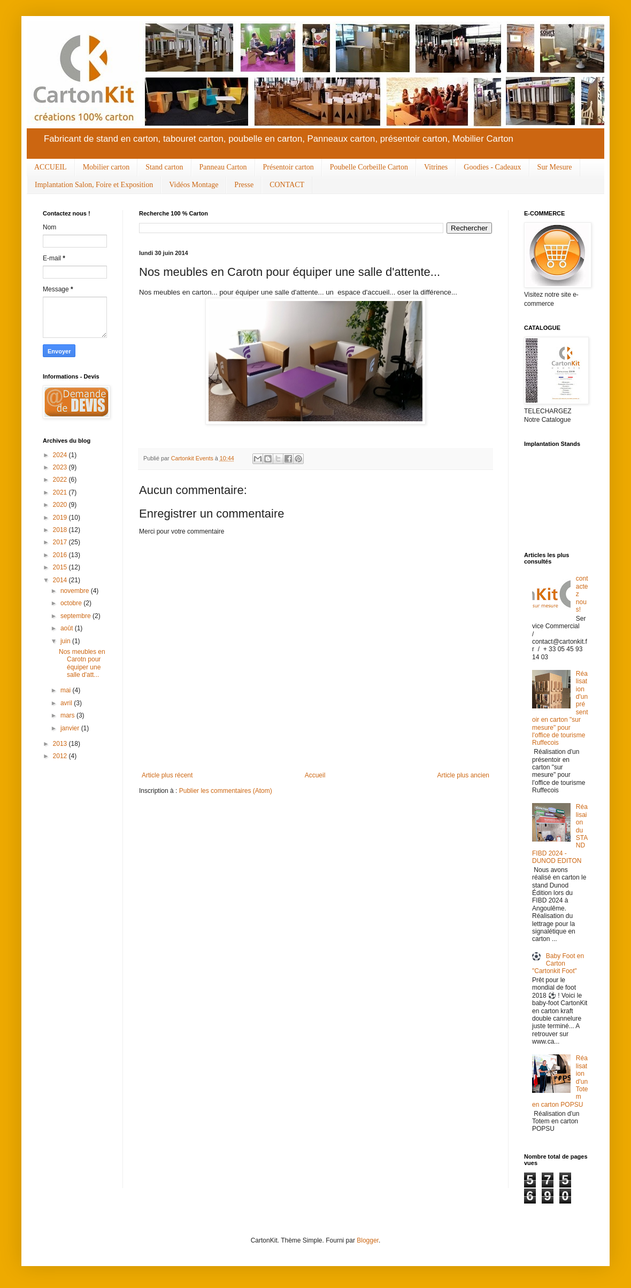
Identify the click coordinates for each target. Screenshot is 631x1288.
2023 (61, 467)
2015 (61, 567)
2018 (61, 530)
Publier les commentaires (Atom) (225, 791)
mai (66, 690)
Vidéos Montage (193, 185)
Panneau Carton (223, 167)
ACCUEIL (50, 167)
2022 (61, 479)
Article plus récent (167, 775)
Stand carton (164, 167)
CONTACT (287, 185)
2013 (61, 743)
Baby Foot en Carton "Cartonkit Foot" (558, 963)
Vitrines (436, 167)
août (67, 628)
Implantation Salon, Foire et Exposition (94, 185)
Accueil (315, 775)
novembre (75, 591)
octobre (71, 603)
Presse (243, 185)
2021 (61, 492)
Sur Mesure (554, 167)
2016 (61, 555)
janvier (70, 728)
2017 (61, 542)
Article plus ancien (463, 775)
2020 (61, 504)
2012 (61, 756)
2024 (61, 455)
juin (66, 641)
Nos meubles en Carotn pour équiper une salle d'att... (82, 663)
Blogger (368, 1240)
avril (67, 703)
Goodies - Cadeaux (492, 167)
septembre (76, 616)
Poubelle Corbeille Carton (369, 167)
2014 (61, 580)
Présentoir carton (288, 167)
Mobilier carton (106, 167)
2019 (61, 517)
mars (68, 715)
